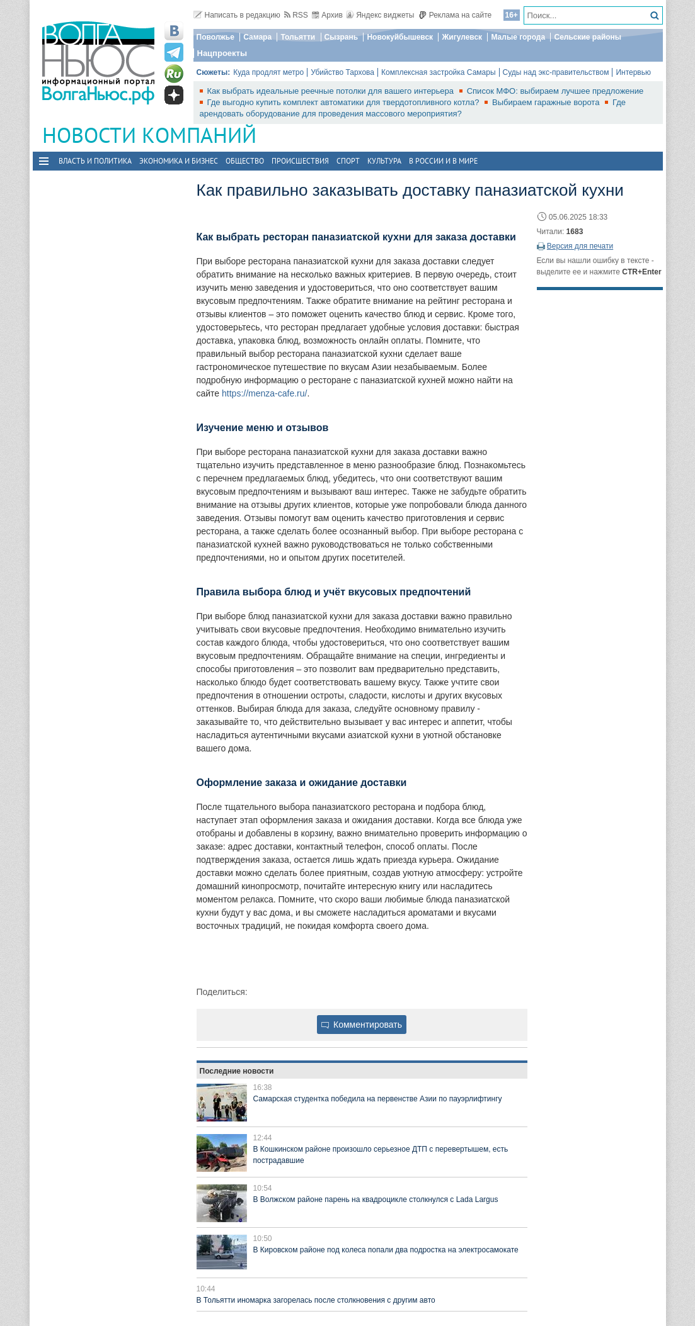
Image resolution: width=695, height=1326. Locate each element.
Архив (327, 15)
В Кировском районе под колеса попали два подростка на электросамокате (386, 1249)
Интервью (633, 72)
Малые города (518, 37)
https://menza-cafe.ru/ (264, 393)
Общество (245, 161)
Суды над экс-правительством (556, 72)
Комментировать (361, 1025)
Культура (384, 161)
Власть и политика (95, 161)
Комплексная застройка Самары (438, 72)
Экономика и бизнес (178, 161)
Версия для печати (580, 246)
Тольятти (297, 37)
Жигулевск (462, 37)
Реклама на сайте (455, 15)
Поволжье (215, 37)
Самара (257, 37)
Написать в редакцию (236, 15)
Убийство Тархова (342, 72)
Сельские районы (587, 37)
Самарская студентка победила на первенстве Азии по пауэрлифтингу (377, 1098)
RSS (296, 15)
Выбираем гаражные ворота (547, 102)
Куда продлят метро (268, 72)
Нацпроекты (222, 53)
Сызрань (342, 37)
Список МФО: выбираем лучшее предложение (555, 91)
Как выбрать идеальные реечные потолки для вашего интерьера (331, 91)
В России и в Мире (443, 161)
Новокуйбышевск (400, 37)
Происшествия (300, 161)
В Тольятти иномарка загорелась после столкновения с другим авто (316, 1300)
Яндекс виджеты (380, 15)
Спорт (348, 161)
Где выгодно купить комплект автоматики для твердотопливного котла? (344, 102)
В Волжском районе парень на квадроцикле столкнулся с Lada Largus (375, 1199)
